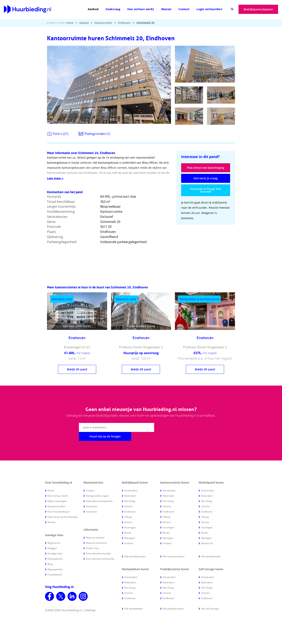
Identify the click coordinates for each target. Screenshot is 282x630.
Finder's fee (92, 539)
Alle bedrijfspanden (135, 547)
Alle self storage (210, 599)
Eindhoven (124, 23)
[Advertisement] (205, 253)
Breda (127, 523)
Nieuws (166, 9)
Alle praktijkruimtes (173, 599)
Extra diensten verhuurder (100, 549)
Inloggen (52, 539)
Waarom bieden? (95, 528)
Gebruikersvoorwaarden (99, 492)
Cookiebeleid (55, 565)
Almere (128, 513)
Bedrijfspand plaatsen (258, 9)
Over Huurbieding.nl (59, 502)
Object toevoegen (57, 492)
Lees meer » (55, 178)
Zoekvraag (113, 9)
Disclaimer (92, 497)
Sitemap (90, 601)
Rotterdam (130, 486)
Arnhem (128, 534)
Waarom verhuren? (96, 534)
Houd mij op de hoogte (178, 427)
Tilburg (128, 508)
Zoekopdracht (55, 549)
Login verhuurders (209, 9)
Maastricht (207, 534)
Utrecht (128, 497)
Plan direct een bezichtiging (205, 168)
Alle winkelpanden (211, 547)
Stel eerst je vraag (205, 178)
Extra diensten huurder (98, 544)
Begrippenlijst (55, 560)
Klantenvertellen (56, 497)
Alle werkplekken (133, 599)
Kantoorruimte (103, 23)
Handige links (55, 544)
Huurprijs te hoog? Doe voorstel (205, 190)
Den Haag (129, 492)
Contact (183, 9)
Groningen (130, 518)
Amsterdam (130, 481)
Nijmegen (129, 529)
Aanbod (93, 9)
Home (69, 23)
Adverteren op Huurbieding (62, 508)
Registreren (54, 534)
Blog (50, 555)
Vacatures (91, 502)
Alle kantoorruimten (173, 547)
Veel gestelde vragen (97, 486)
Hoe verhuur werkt (140, 9)
